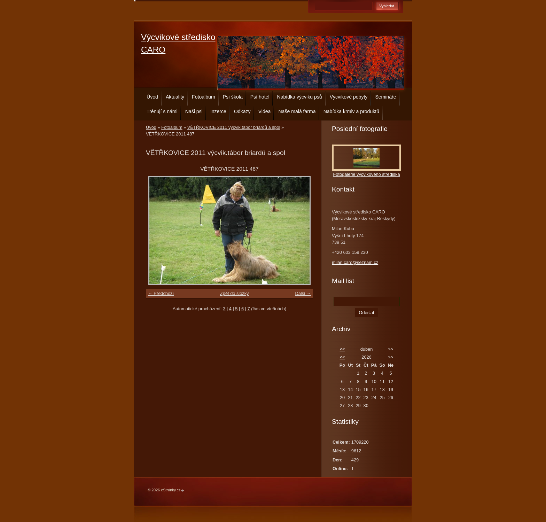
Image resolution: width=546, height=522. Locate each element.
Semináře (385, 97)
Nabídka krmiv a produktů (351, 111)
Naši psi (194, 111)
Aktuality (175, 97)
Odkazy (242, 111)
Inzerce (218, 111)
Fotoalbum (203, 97)
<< (342, 349)
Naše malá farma (296, 111)
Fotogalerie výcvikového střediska (366, 174)
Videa (264, 111)
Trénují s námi (162, 111)
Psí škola (233, 97)
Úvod (152, 97)
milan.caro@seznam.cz (355, 262)
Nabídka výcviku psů (299, 97)
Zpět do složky (234, 293)
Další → (303, 293)
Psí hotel (260, 97)
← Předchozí (161, 293)
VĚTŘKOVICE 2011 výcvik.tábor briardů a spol (233, 127)
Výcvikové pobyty (349, 97)
